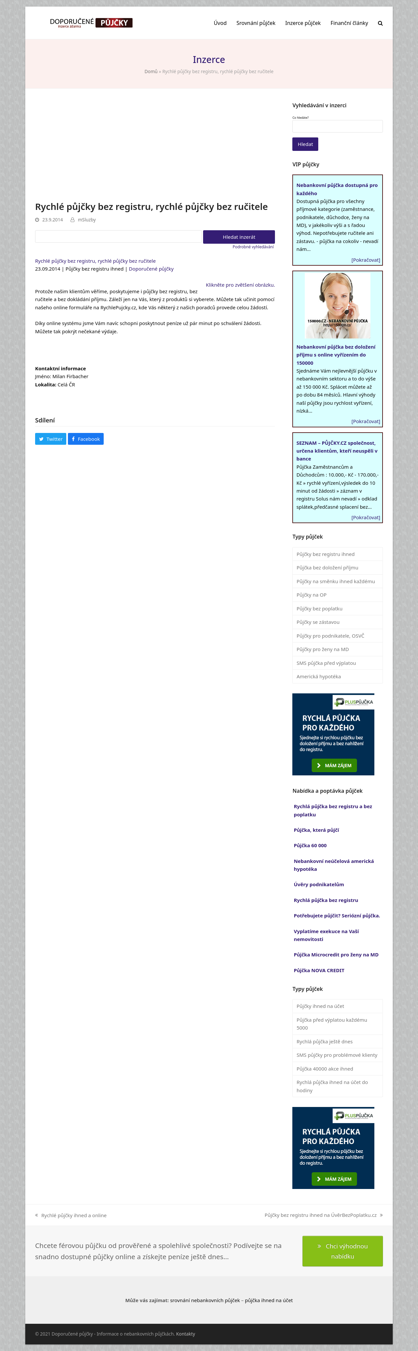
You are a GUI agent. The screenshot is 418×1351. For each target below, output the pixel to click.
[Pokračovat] (365, 259)
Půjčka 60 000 (310, 845)
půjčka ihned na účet (269, 1300)
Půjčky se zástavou (318, 622)
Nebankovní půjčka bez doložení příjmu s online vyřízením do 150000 (335, 354)
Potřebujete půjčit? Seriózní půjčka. (337, 915)
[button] (380, 23)
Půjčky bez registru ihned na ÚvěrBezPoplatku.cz (324, 1215)
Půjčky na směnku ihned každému (336, 581)
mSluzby (86, 219)
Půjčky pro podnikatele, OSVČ (331, 635)
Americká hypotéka (319, 676)
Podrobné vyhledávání (253, 247)
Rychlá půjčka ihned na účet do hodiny (332, 1086)
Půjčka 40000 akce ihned (325, 1068)
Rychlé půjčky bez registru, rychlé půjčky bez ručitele (95, 260)
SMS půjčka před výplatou (326, 663)
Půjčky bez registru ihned (326, 554)
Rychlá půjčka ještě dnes (325, 1041)
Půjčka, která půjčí (316, 830)
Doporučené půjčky (151, 268)
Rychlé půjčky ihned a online (71, 1215)
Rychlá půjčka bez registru (326, 900)
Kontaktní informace (60, 368)
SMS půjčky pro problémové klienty (337, 1055)
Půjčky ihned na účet (320, 1006)
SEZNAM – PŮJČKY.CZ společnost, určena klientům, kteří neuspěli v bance (336, 451)
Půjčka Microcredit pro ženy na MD (336, 954)
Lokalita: (45, 384)
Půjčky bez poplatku (320, 608)
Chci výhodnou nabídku (343, 1251)
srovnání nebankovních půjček (205, 1300)
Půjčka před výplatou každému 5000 (332, 1023)
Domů (150, 71)
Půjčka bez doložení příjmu (327, 567)
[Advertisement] (155, 151)
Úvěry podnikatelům (319, 884)
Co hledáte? (300, 118)
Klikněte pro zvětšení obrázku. (240, 284)
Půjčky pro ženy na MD (323, 649)
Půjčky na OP (311, 594)
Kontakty (185, 1334)
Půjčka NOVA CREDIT (319, 970)
